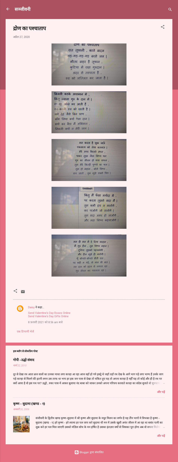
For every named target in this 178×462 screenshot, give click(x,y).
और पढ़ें (161, 392)
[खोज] (170, 10)
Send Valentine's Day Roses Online (49, 313)
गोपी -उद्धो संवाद (23, 360)
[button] (162, 27)
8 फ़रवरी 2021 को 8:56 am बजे (45, 322)
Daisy (31, 307)
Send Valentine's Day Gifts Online (48, 316)
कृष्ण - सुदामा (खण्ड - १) (29, 403)
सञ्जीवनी (22, 9)
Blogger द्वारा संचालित (89, 452)
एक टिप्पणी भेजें (25, 331)
